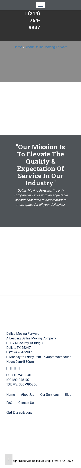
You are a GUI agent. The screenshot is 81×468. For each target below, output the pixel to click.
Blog (68, 395)
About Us (27, 395)
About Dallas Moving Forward (46, 47)
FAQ (9, 403)
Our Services (49, 395)
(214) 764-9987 (34, 21)
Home (18, 47)
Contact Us (26, 403)
